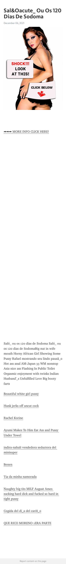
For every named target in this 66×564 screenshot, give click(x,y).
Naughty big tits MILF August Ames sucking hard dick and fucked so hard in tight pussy (31, 494)
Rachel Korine (13, 418)
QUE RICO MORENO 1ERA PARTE (27, 523)
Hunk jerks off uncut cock (21, 406)
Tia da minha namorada (20, 477)
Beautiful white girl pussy (21, 394)
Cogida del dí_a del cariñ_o (22, 511)
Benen (8, 464)
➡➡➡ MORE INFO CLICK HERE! (26, 132)
